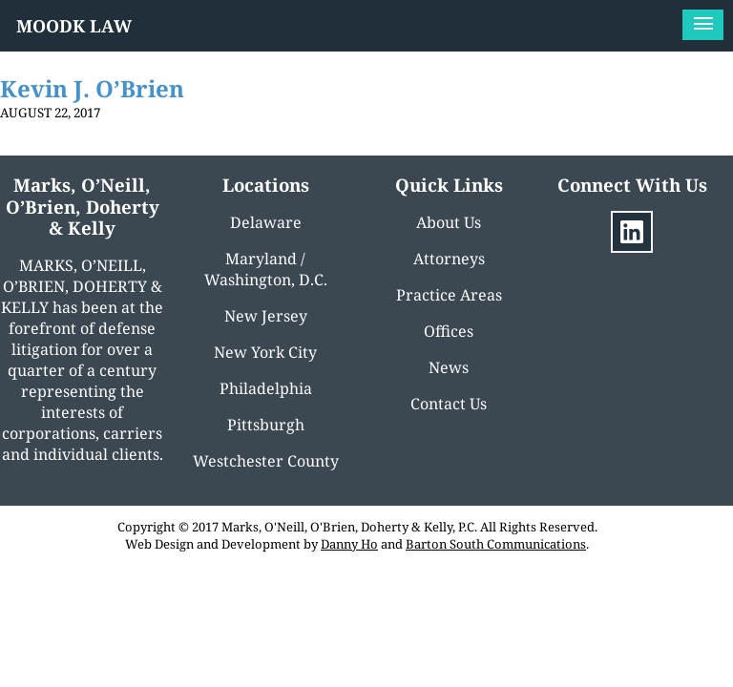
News (449, 367)
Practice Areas (449, 294)
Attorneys (449, 258)
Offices (448, 331)
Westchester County (266, 460)
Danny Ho (349, 543)
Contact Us (448, 403)
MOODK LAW (74, 25)
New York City (265, 352)
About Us (448, 222)
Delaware (266, 222)
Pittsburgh (265, 424)
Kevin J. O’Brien (92, 88)
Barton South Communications (496, 543)
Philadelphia (266, 388)
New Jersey (265, 315)
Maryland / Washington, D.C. (265, 269)
